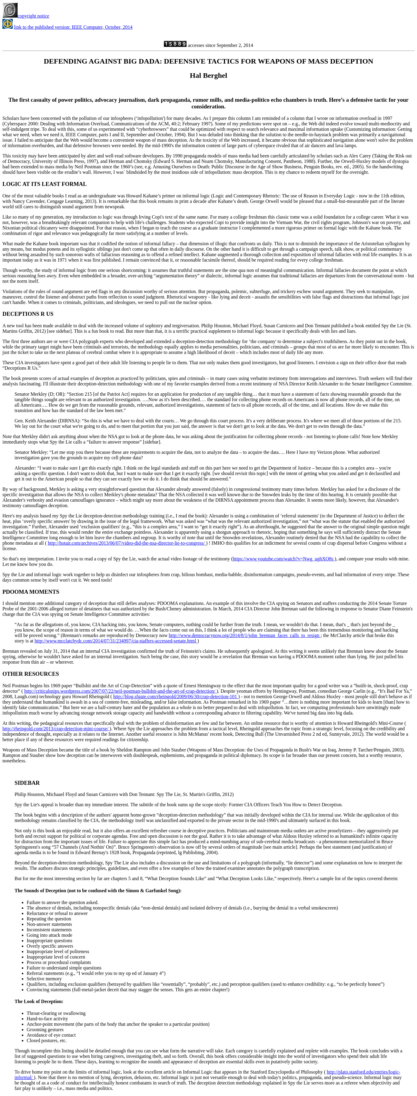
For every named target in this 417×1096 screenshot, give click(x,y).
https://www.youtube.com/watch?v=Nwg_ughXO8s (283, 558)
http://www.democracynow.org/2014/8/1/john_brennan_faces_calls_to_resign (244, 635)
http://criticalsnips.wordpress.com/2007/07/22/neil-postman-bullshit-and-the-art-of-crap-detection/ (120, 691)
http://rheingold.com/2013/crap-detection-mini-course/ (56, 728)
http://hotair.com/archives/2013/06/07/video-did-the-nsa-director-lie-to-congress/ (127, 543)
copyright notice (25, 15)
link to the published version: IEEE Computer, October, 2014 (73, 27)
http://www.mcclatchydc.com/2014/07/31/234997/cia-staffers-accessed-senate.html (116, 640)
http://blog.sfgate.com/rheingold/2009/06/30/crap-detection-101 (175, 696)
